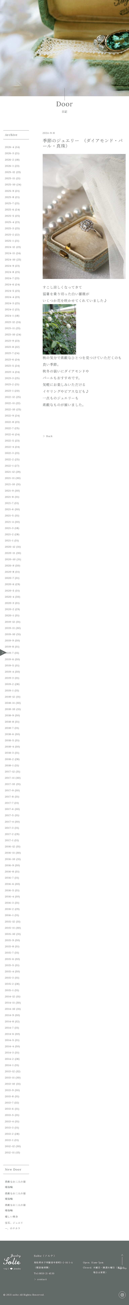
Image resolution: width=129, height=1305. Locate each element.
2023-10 (10, 334)
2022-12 (10, 397)
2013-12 (10, 1071)
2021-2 (9, 534)
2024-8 (9, 272)
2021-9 (9, 490)
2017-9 (9, 790)
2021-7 (9, 503)
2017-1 (9, 840)
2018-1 (9, 765)
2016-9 (9, 865)
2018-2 (9, 759)
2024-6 (9, 284)
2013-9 (9, 1090)
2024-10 (10, 259)
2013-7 (9, 1102)
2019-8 (9, 646)
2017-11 (10, 777)
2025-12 (10, 172)
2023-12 (10, 322)
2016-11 (10, 852)
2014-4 (9, 1046)
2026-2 (9, 159)
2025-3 (9, 228)
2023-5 (9, 365)
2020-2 (9, 609)
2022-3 (9, 453)
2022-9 (9, 415)
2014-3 (9, 1052)
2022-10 (10, 409)
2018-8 (9, 721)
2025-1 (9, 240)
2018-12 (10, 696)
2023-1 (9, 390)
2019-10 (10, 634)
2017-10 (10, 784)
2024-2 (9, 309)
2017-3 (9, 827)
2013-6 (9, 1108)
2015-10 (10, 934)
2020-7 (9, 578)
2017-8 (9, 796)
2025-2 (9, 234)
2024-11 (10, 253)
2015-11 (10, 927)
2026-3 (9, 153)
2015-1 (9, 990)
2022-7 (9, 428)
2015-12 (10, 921)
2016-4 (9, 896)
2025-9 (9, 190)
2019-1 (9, 690)
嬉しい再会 (11, 1216)
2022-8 (9, 422)
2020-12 (10, 546)
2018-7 (9, 727)
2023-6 (9, 359)
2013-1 (9, 1140)
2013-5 (9, 1115)
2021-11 (10, 478)
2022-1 (9, 465)
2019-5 (9, 665)
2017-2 (9, 834)
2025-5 (9, 215)
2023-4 (9, 371)
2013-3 (9, 1127)
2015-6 (9, 959)
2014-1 (9, 1065)
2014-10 (10, 1008)
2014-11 (10, 1002)
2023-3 (9, 378)
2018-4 (9, 746)
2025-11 (10, 178)
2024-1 (9, 315)
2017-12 (10, 771)
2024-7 (9, 278)
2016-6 (9, 884)
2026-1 (9, 165)
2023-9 (9, 340)
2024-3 (9, 303)
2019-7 (9, 652)
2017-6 (9, 809)
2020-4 (9, 596)
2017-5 (9, 815)
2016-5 (9, 890)
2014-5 (9, 1040)
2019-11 (10, 628)
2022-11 (10, 403)
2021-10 (10, 484)
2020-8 (9, 571)
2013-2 (9, 1133)
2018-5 (9, 740)
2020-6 (9, 584)
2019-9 (9, 640)
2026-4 (9, 147)
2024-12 (10, 247)
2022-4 (9, 446)
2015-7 (9, 952)
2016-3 (9, 902)
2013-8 (9, 1096)
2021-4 (9, 521)
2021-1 (9, 540)
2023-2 (9, 384)
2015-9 (9, 940)
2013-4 (9, 1121)
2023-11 (10, 328)
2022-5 (9, 440)
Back (49, 436)
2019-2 (9, 684)
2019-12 (10, 621)
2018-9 (9, 715)
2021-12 (10, 471)
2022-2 (9, 459)
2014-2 (9, 1058)
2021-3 (9, 528)
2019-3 (9, 677)
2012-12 (10, 1146)
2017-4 (9, 821)
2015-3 (9, 977)
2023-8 (9, 346)
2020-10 (10, 559)
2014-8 (9, 1021)
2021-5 (9, 515)
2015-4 (9, 971)
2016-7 (9, 877)
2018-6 (9, 734)
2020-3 (9, 603)
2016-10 (10, 859)
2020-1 (9, 615)
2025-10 (10, 184)
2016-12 (10, 846)
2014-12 (10, 996)
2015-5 (9, 965)
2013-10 (10, 1083)
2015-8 (9, 946)
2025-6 (9, 209)
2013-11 (10, 1077)
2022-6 (9, 434)
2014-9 (9, 1015)
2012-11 (10, 1152)
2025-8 (9, 197)
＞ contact (40, 1279)
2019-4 (9, 671)
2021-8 (9, 496)
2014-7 (9, 1027)
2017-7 (9, 802)
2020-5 (9, 590)
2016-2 (9, 909)
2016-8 (9, 871)
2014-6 (9, 1033)
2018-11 (10, 702)
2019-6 (9, 659)
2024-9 (9, 265)
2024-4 (9, 297)
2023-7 (9, 353)
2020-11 (10, 553)
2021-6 (9, 509)
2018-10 (10, 709)
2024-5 (9, 290)
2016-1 (9, 915)
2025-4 (9, 222)
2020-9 (9, 565)
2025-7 (9, 203)
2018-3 (9, 752)
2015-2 (9, 983)
